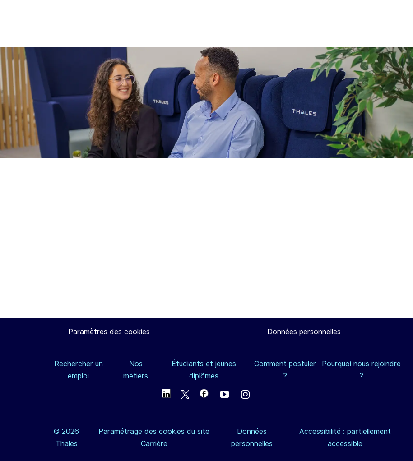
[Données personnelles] (304, 332)
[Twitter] (185, 395)
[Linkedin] (166, 393)
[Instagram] (245, 395)
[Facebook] (204, 393)
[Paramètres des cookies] (109, 332)
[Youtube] (224, 395)
